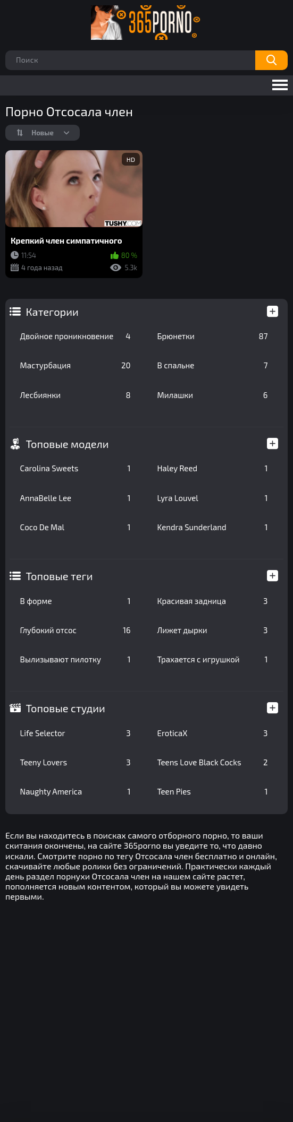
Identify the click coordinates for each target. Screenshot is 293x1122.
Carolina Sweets (75, 468)
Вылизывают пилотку (75, 659)
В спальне (212, 365)
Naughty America (75, 791)
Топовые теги (59, 575)
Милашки (212, 395)
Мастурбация (75, 365)
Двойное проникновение (75, 336)
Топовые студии (65, 708)
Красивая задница (212, 601)
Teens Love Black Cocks (212, 762)
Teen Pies (212, 791)
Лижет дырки (212, 630)
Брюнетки (212, 336)
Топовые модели (67, 443)
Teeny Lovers (75, 762)
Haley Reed (212, 468)
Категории (52, 311)
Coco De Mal (75, 527)
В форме (75, 601)
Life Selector (75, 733)
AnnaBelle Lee (75, 498)
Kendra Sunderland (212, 527)
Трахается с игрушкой (212, 659)
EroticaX (212, 733)
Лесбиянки (75, 395)
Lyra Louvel (212, 498)
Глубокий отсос (75, 630)
